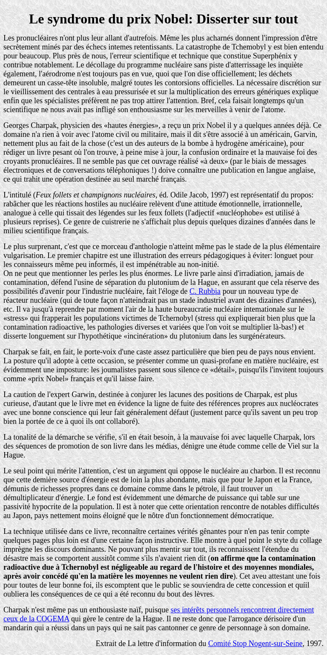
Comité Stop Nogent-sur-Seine (255, 643)
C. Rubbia (205, 291)
